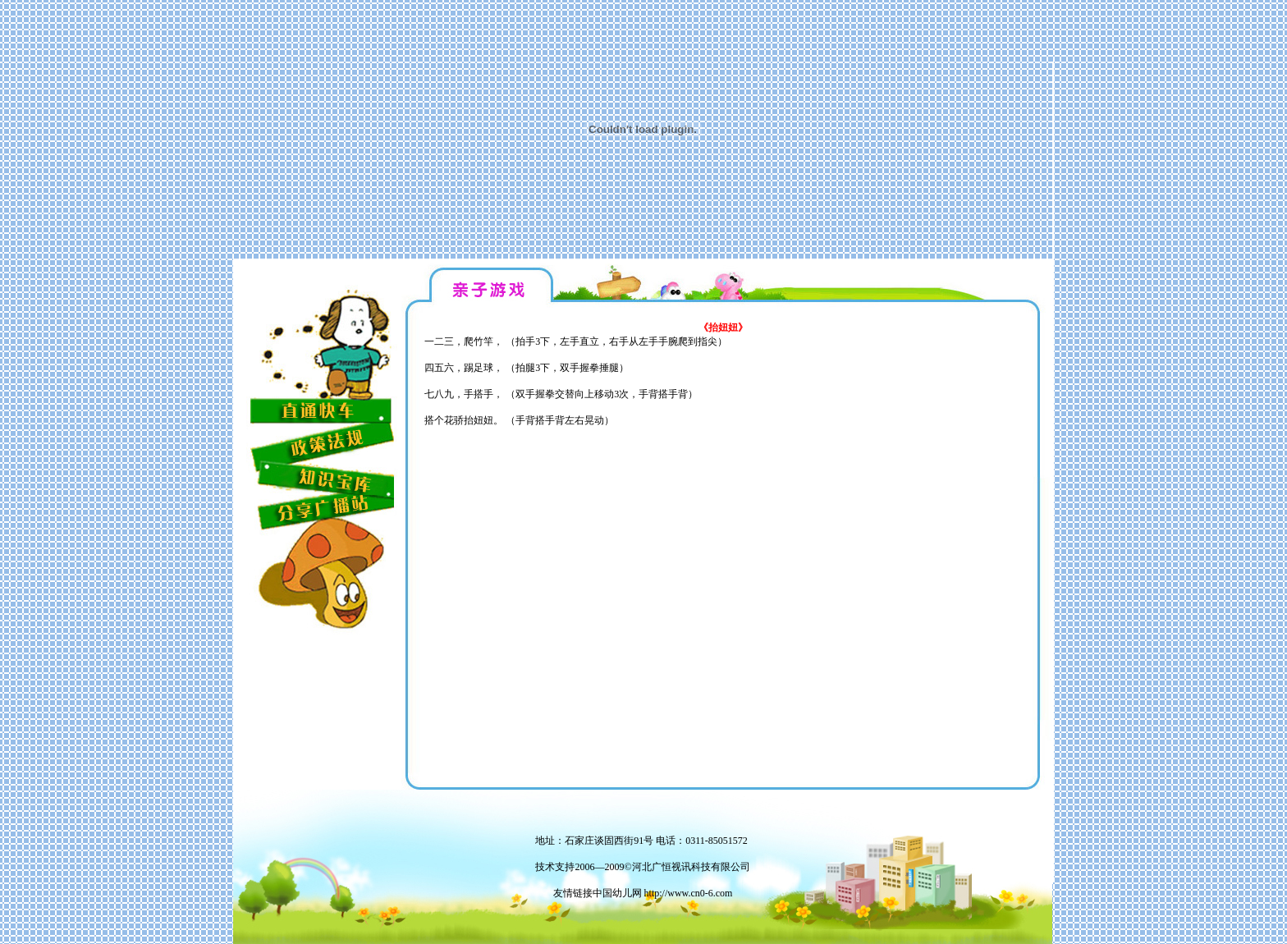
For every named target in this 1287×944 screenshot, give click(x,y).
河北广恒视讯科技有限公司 (691, 867)
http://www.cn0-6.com (688, 893)
